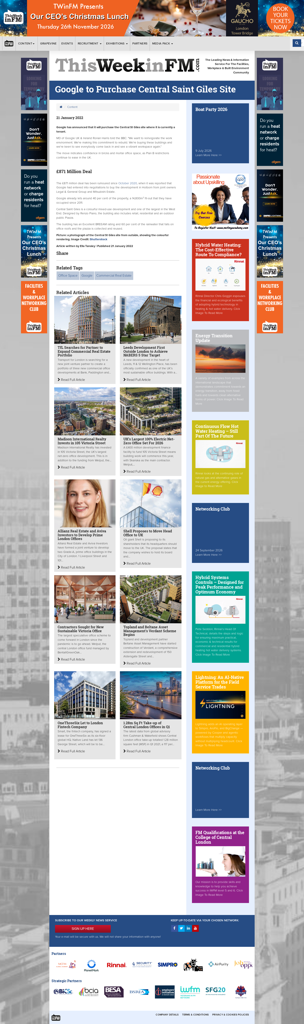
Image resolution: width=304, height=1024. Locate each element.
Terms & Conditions (195, 1014)
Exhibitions (117, 43)
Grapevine (48, 43)
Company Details (167, 1014)
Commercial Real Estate (113, 275)
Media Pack (162, 43)
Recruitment (90, 43)
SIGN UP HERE (83, 929)
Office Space (68, 275)
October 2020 (127, 183)
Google (86, 275)
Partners (139, 43)
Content (27, 43)
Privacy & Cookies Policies (230, 1014)
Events (67, 43)
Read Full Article (71, 380)
